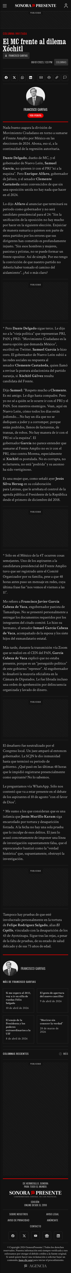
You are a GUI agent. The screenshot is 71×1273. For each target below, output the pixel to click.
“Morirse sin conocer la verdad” (51, 1021)
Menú (5, 6)
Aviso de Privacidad (18, 1220)
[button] (41, 77)
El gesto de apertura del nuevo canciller (52, 994)
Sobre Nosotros (18, 1214)
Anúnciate (52, 1220)
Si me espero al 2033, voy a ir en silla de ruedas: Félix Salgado (18, 998)
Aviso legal (52, 1214)
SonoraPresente (36, 5)
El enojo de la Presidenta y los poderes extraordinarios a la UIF (18, 1027)
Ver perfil (35, 115)
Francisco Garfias (16, 56)
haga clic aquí (26, 1260)
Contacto (35, 1226)
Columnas (61, 62)
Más (63, 1053)
